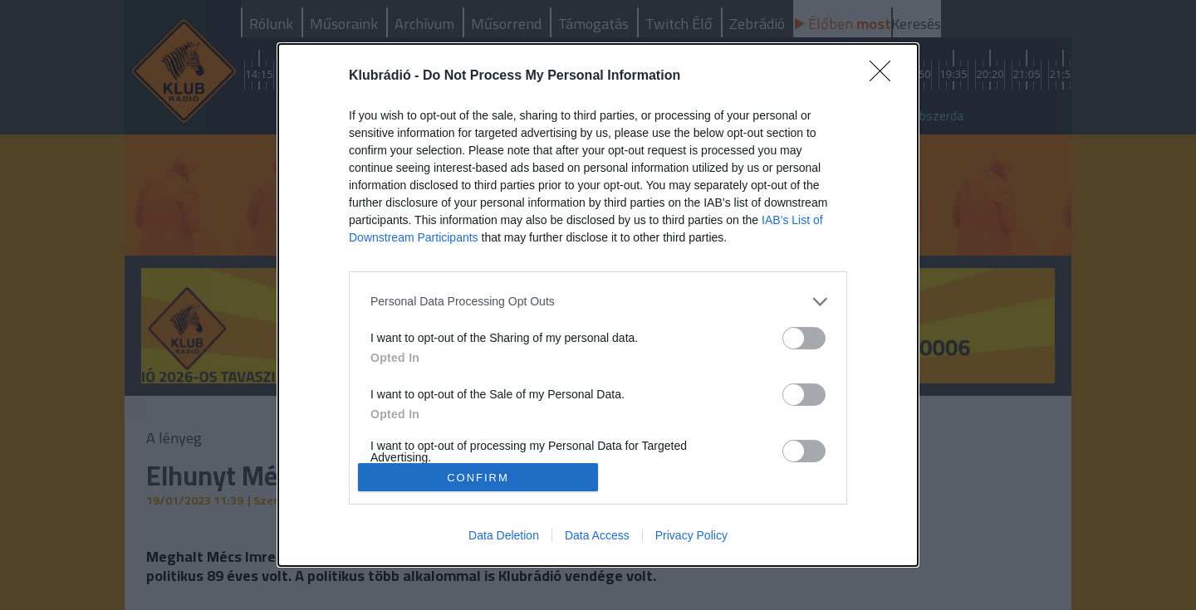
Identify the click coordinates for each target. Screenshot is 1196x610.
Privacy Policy (691, 535)
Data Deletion (503, 535)
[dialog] (598, 305)
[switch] (804, 338)
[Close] (885, 76)
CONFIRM (478, 477)
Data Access (597, 535)
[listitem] (598, 301)
